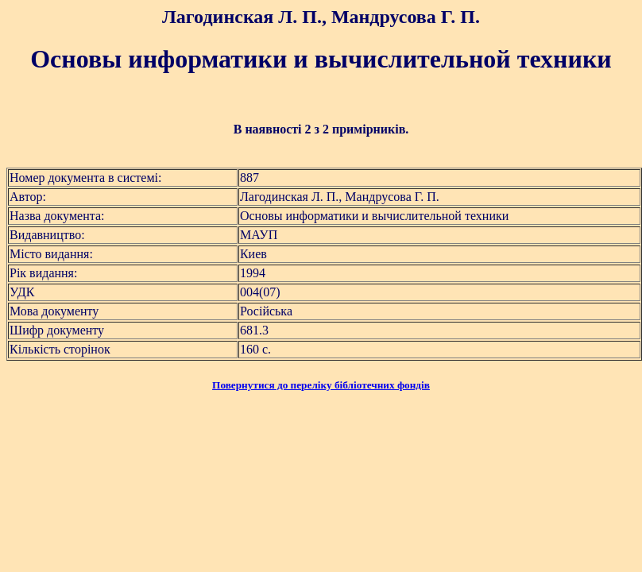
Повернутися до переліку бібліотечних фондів (321, 385)
